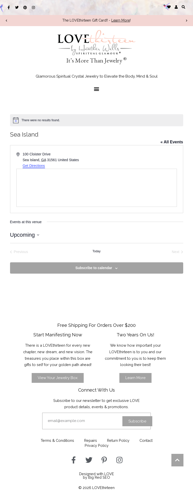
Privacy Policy (97, 445)
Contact (146, 440)
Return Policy (118, 440)
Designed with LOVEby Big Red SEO (96, 476)
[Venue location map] (97, 188)
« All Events (171, 142)
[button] (183, 7)
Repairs (90, 440)
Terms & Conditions (57, 440)
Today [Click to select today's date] (96, 251)
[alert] (96, 120)
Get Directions (34, 166)
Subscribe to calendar (93, 268)
